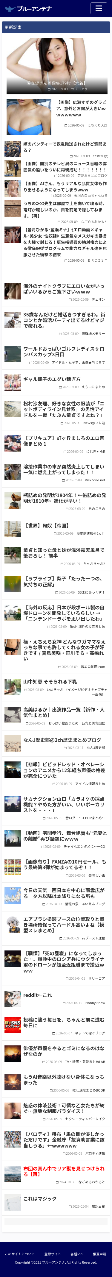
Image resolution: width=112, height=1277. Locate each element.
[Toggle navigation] (98, 8)
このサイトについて (20, 1253)
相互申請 (99, 1253)
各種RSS (76, 1253)
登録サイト (52, 1253)
